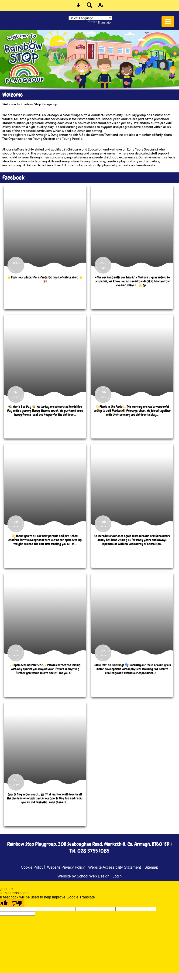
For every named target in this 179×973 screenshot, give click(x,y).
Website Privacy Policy (66, 867)
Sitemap (151, 867)
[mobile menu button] (168, 21)
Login (117, 876)
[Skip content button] (78, 7)
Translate (99, 22)
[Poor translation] (17, 903)
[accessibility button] (101, 7)
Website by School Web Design (83, 876)
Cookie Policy (32, 867)
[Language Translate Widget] (90, 18)
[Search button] (89, 7)
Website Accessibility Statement (114, 867)
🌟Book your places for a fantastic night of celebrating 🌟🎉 (45, 279)
